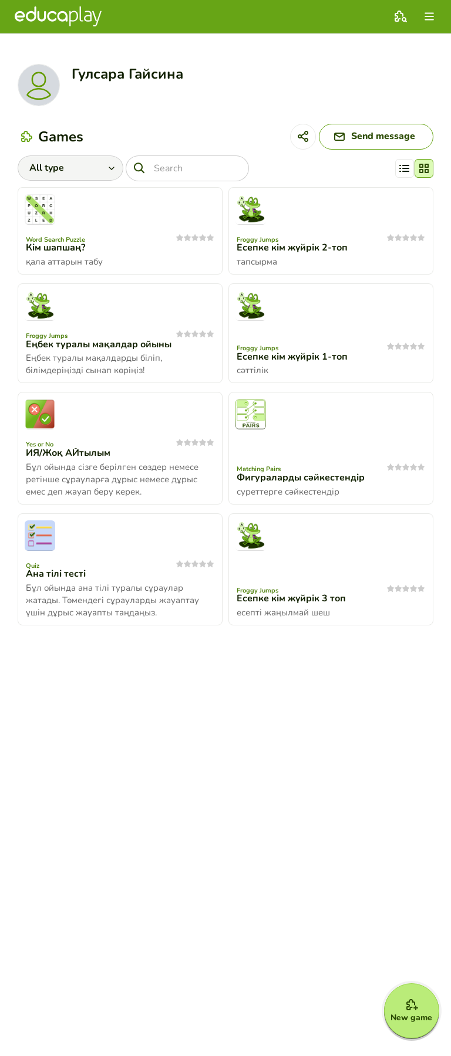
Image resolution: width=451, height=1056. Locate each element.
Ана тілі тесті (56, 574)
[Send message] (375, 137)
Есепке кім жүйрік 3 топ (291, 599)
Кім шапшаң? (55, 248)
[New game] (411, 1010)
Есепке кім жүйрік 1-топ (292, 356)
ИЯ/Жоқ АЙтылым (68, 453)
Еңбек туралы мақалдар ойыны (98, 344)
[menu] (429, 16)
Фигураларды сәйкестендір (301, 477)
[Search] (187, 168)
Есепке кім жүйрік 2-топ (292, 248)
